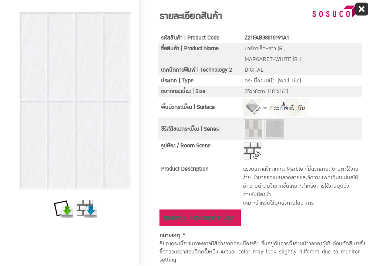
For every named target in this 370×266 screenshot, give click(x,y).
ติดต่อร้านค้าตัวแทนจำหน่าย (198, 218)
